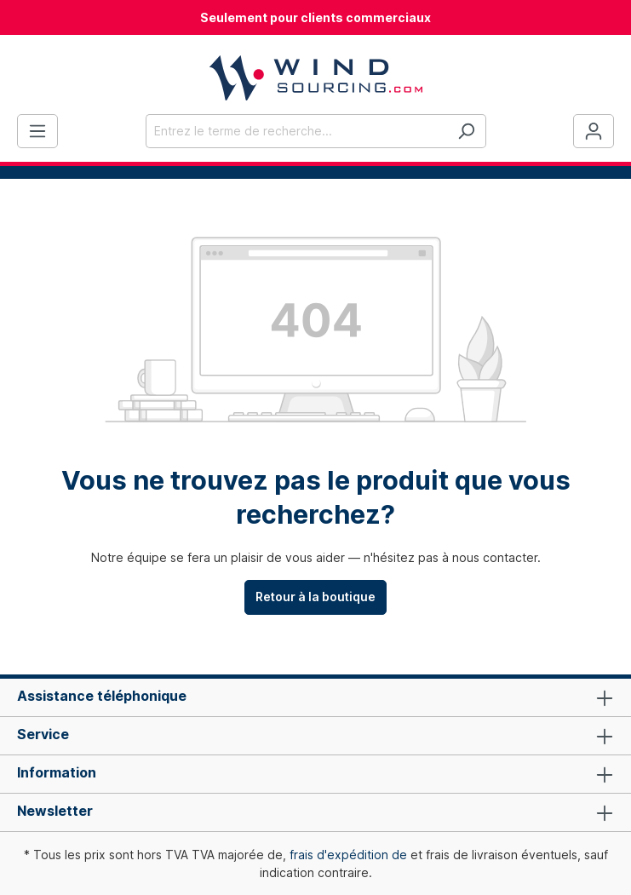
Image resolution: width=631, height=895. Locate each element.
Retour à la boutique (315, 596)
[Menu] (37, 131)
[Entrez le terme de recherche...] (296, 131)
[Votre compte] (593, 131)
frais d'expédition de (348, 854)
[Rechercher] (466, 131)
